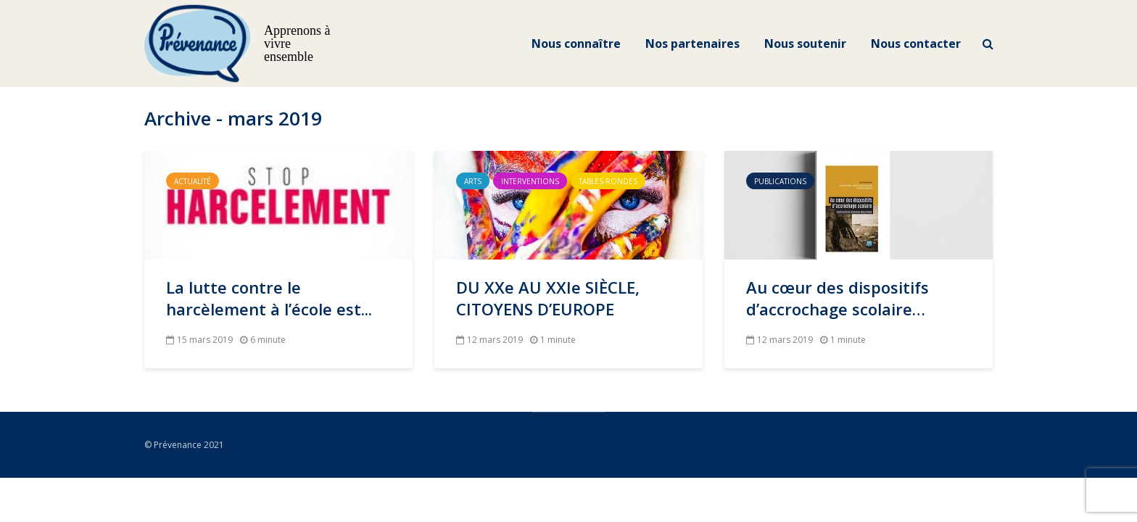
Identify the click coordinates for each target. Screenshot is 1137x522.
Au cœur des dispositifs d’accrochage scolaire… (837, 298)
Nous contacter (916, 43)
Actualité (192, 181)
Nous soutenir (805, 43)
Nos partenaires (692, 43)
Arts (472, 181)
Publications (780, 181)
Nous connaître (576, 43)
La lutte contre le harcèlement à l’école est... (269, 298)
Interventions (530, 181)
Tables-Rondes (608, 181)
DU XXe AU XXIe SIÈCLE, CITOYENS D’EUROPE (548, 298)
